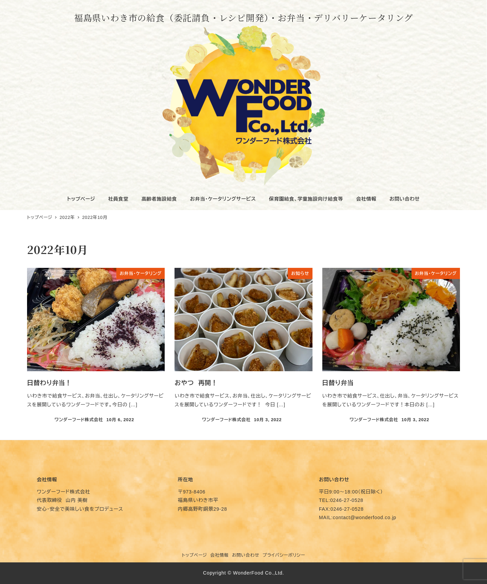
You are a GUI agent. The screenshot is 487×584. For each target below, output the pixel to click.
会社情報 (219, 555)
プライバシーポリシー (283, 555)
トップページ (194, 555)
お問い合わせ (245, 555)
